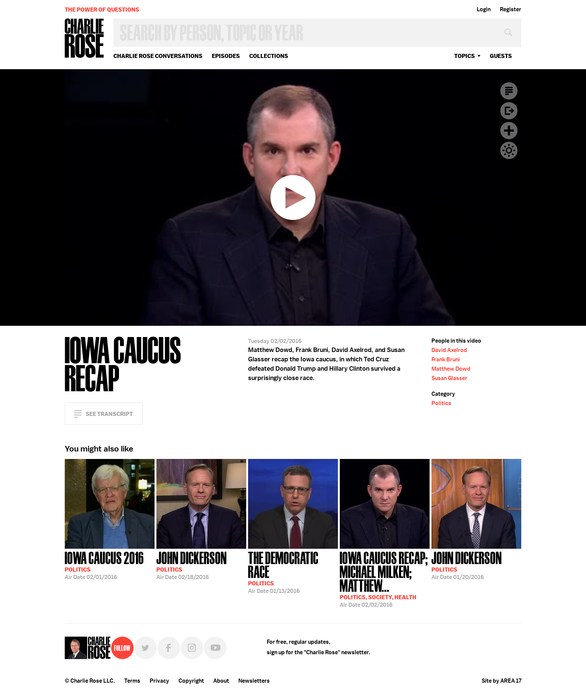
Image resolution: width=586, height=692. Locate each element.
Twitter (145, 648)
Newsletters (254, 681)
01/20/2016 (466, 565)
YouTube (215, 648)
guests (501, 55)
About (221, 681)
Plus (509, 130)
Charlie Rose (84, 38)
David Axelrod (449, 350)
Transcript (509, 90)
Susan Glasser (449, 378)
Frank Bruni (445, 359)
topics (464, 55)
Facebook (169, 648)
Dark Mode (509, 150)
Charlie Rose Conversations (157, 55)
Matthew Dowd (450, 369)
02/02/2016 (385, 579)
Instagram (192, 648)
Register (510, 9)
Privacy (159, 681)
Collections (268, 55)
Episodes (226, 55)
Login (484, 9)
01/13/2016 (293, 572)
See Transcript (109, 413)
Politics (441, 403)
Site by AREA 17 (501, 681)
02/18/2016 (191, 565)
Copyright (191, 681)
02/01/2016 (104, 565)
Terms (132, 681)
